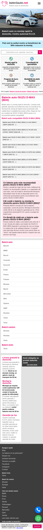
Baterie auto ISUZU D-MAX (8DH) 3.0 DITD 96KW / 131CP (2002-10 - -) (20, 161)
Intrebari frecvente (8, 458)
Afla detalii (19, 528)
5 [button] (23, 39)
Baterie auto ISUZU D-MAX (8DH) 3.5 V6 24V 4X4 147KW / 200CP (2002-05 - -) (20, 131)
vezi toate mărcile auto (10, 518)
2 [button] (14, 39)
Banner (6, 246)
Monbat (6, 284)
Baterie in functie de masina (18, 91)
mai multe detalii (32, 364)
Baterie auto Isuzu (32, 91)
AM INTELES (37, 526)
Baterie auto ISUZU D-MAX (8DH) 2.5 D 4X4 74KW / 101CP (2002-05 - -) (20, 146)
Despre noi (6, 456)
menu (39, 3)
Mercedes (7, 294)
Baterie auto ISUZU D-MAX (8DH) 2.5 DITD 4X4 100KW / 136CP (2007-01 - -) (22, 153)
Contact (5, 469)
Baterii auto (7, 242)
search (40, 52)
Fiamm (6, 274)
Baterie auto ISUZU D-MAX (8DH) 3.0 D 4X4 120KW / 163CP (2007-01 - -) (21, 176)
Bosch (5, 255)
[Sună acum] (38, 509)
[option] (21, 23)
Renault (5, 507)
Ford (3, 499)
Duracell (6, 265)
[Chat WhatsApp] (38, 518)
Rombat (6, 313)
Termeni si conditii (8, 461)
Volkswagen (6, 504)
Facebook (5, 464)
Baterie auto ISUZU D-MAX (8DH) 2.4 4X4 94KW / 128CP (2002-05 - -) (20, 123)
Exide (5, 270)
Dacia (4, 496)
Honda (4, 515)
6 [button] (26, 39)
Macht (5, 289)
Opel (4, 512)
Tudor (5, 318)
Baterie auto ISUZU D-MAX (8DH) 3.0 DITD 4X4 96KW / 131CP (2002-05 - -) (22, 168)
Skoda (4, 502)
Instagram (5, 467)
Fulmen (6, 279)
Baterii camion (8, 327)
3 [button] (17, 39)
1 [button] (11, 39)
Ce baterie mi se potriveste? (12, 453)
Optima (6, 303)
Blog (3, 450)
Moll (5, 298)
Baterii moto (7, 345)
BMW (5, 250)
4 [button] (20, 39)
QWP (5, 308)
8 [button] (32, 39)
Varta (5, 322)
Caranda (6, 260)
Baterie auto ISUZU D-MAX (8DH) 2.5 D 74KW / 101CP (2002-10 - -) (21, 138)
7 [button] (29, 39)
